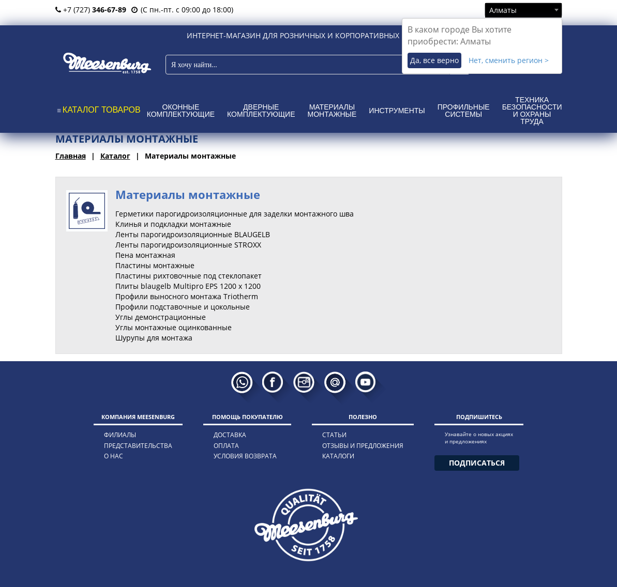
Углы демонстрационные (160, 317)
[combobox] (523, 10)
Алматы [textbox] (503, 10)
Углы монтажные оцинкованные (173, 327)
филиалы (120, 434)
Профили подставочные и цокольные (182, 307)
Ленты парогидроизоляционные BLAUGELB (192, 234)
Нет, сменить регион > (509, 60)
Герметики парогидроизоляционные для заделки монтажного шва (234, 214)
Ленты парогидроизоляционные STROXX (188, 245)
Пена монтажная (145, 255)
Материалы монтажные (332, 110)
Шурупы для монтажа (153, 338)
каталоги (338, 456)
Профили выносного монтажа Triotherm (186, 296)
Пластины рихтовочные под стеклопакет (188, 276)
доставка (230, 434)
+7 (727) (90, 9)
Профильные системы (464, 110)
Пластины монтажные (154, 265)
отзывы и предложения (362, 445)
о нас (113, 456)
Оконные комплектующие (181, 110)
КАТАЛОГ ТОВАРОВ (102, 109)
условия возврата (245, 456)
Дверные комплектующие (261, 110)
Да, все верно (434, 60)
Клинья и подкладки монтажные (173, 224)
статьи (334, 434)
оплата (226, 445)
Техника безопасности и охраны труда (532, 111)
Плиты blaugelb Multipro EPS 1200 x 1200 (188, 286)
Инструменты (397, 110)
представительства (138, 445)
